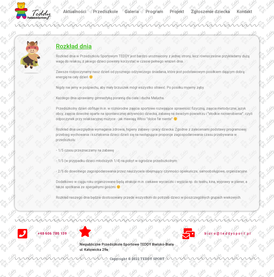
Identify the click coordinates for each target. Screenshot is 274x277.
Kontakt (248, 11)
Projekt (181, 11)
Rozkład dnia (74, 49)
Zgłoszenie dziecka (214, 11)
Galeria (136, 11)
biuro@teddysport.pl (227, 233)
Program (158, 11)
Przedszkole (109, 11)
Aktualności (78, 11)
